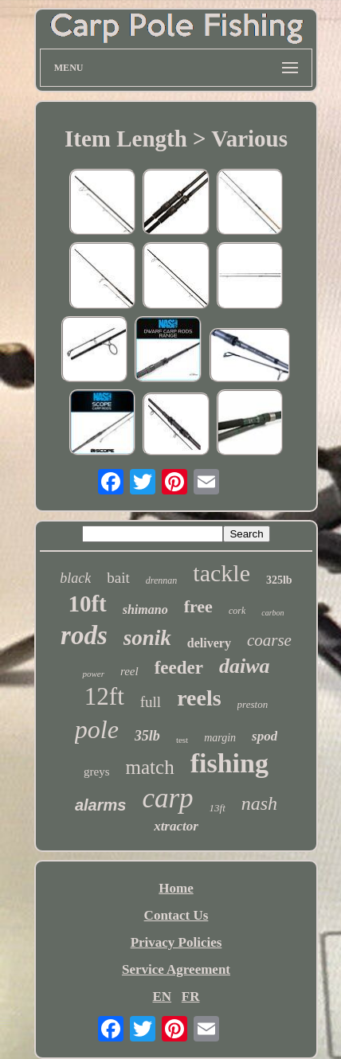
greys (97, 771)
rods (84, 635)
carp (167, 798)
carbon (272, 612)
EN (161, 996)
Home (176, 888)
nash (259, 803)
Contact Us (176, 915)
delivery (209, 643)
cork (237, 610)
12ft (104, 696)
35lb (147, 736)
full (150, 702)
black (75, 578)
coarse (269, 640)
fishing (229, 763)
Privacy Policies (176, 942)
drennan (162, 580)
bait (118, 577)
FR (191, 996)
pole (97, 729)
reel (129, 671)
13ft (217, 808)
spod (264, 736)
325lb (279, 580)
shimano (145, 609)
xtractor (176, 826)
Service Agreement (176, 969)
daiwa (244, 666)
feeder (179, 668)
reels (199, 698)
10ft (87, 603)
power (93, 673)
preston (252, 704)
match (150, 767)
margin (220, 738)
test (182, 739)
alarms (101, 805)
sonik (147, 638)
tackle (221, 573)
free (198, 606)
